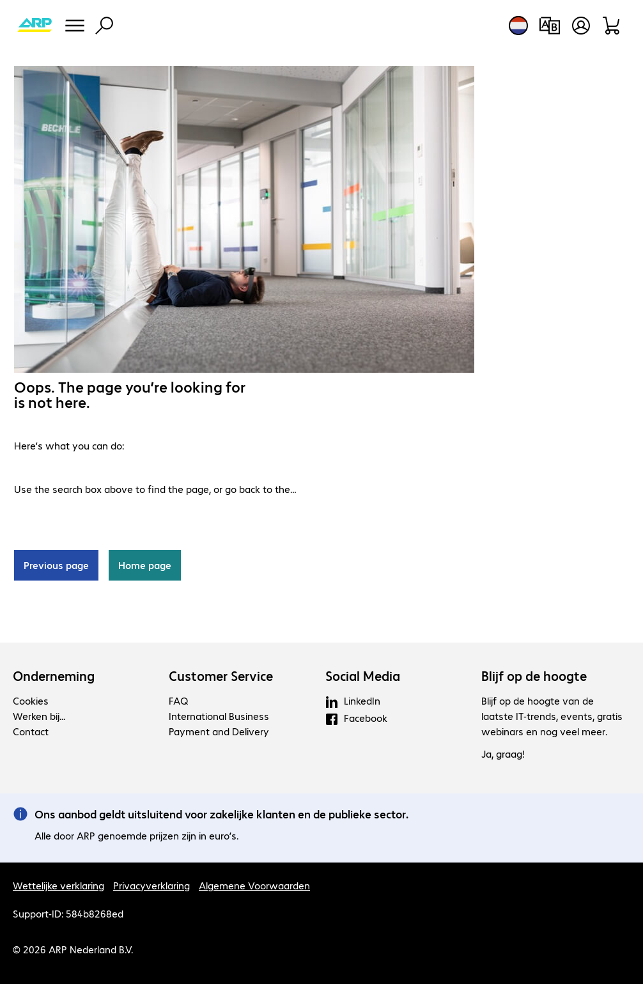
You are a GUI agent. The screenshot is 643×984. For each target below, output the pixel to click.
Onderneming (54, 675)
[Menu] (74, 25)
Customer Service (221, 675)
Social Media (362, 675)
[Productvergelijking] (549, 25)
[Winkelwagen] (612, 25)
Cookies (31, 700)
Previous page (56, 565)
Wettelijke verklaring (58, 885)
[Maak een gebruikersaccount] (581, 25)
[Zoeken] (104, 25)
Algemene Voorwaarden (254, 885)
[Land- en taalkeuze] (518, 25)
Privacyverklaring (151, 885)
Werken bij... (39, 715)
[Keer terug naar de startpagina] (34, 25)
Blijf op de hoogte (534, 675)
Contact (31, 731)
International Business (219, 715)
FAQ (178, 700)
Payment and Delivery (219, 731)
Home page (144, 565)
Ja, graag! (503, 753)
